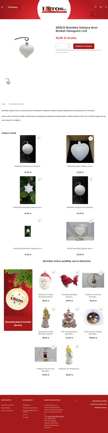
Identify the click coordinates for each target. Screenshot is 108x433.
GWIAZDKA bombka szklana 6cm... (28, 207)
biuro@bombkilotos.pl (56, 416)
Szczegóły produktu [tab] (16, 104)
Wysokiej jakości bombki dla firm (18, 324)
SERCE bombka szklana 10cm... (80, 166)
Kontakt (25, 417)
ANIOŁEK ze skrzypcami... (69, 369)
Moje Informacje (7, 410)
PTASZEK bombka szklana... (69, 296)
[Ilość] (61, 46)
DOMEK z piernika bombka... (93, 296)
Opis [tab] (3, 104)
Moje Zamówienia (7, 405)
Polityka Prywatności (30, 408)
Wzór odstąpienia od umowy (30, 411)
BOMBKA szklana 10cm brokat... (80, 207)
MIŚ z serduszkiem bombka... (69, 333)
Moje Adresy (5, 408)
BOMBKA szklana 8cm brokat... (28, 166)
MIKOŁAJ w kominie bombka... (45, 370)
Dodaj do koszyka (84, 46)
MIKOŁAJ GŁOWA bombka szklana (45, 296)
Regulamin (27, 405)
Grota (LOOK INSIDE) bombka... (93, 333)
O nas (25, 414)
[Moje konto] (106, 7)
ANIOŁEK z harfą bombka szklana (45, 333)
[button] (12, 7)
